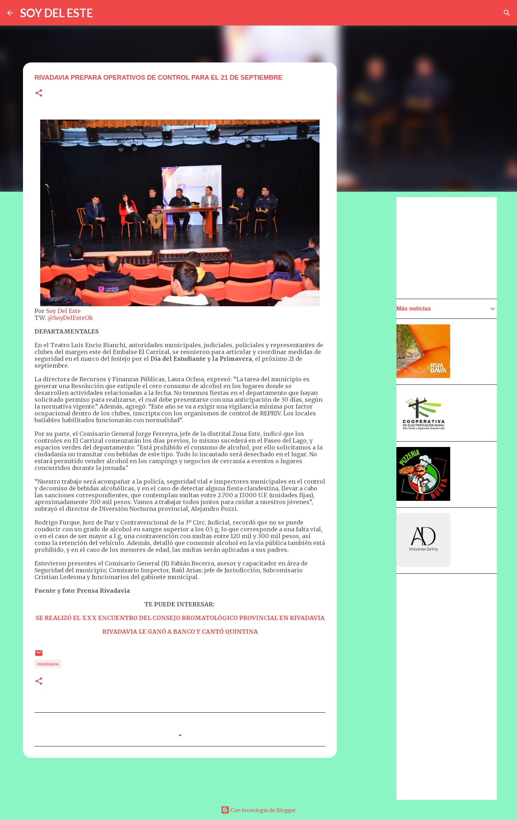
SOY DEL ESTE (56, 13)
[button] (38, 93)
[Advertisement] (371, 401)
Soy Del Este (63, 311)
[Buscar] (507, 13)
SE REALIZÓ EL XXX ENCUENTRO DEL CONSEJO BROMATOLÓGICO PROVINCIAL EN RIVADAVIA (180, 617)
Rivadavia (48, 664)
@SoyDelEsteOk (70, 317)
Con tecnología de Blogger (258, 809)
